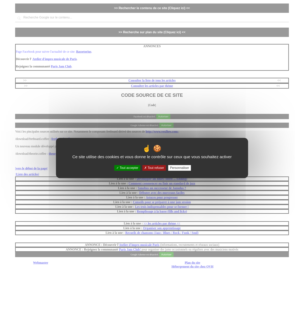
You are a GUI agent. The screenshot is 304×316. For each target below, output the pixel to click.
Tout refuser (154, 167)
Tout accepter (127, 167)
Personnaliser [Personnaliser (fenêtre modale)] (179, 167)
